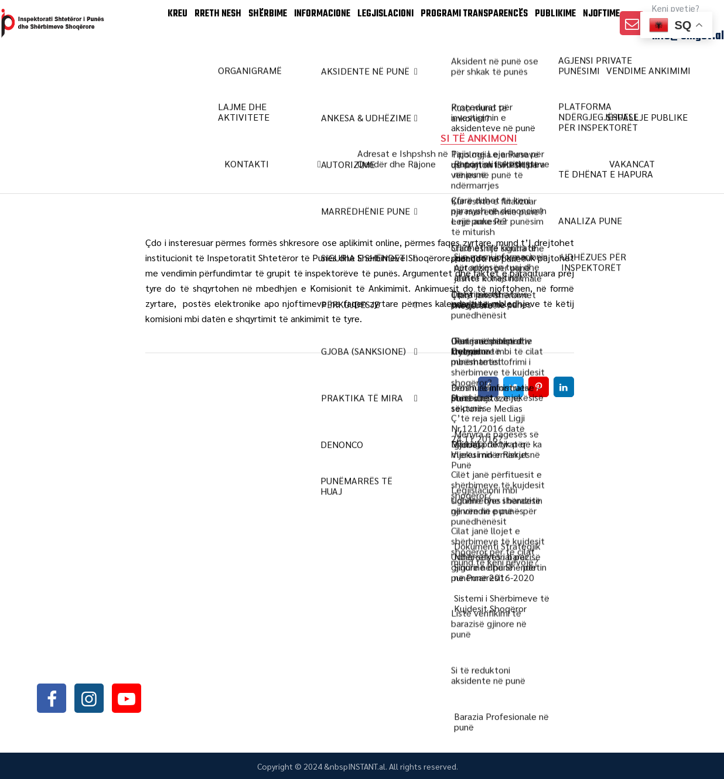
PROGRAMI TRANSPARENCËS (451, 70)
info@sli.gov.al (688, 83)
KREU (114, 70)
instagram (89, 697)
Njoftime (594, 70)
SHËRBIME (223, 70)
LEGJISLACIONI (357, 70)
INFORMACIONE (286, 70)
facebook (51, 697)
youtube (126, 697)
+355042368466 (106, 636)
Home (222, 137)
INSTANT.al (366, 766)
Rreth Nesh (164, 70)
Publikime (539, 70)
